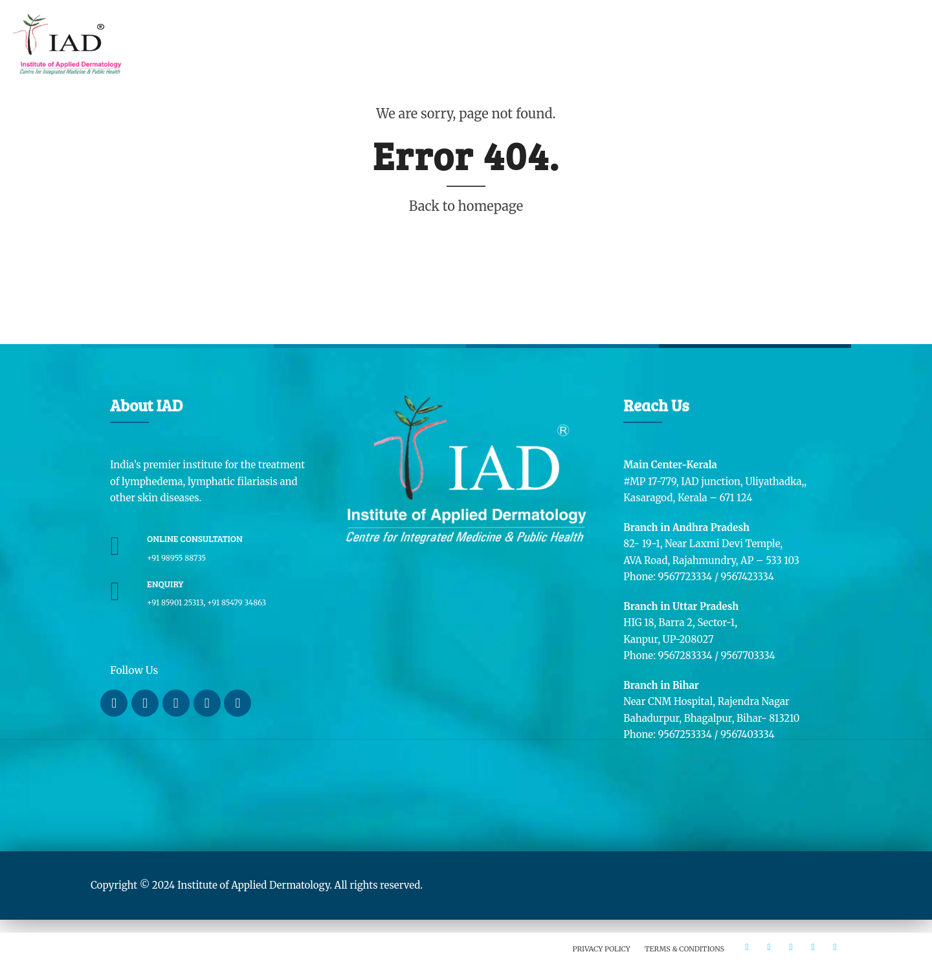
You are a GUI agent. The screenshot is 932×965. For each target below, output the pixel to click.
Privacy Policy (601, 948)
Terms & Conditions (684, 948)
